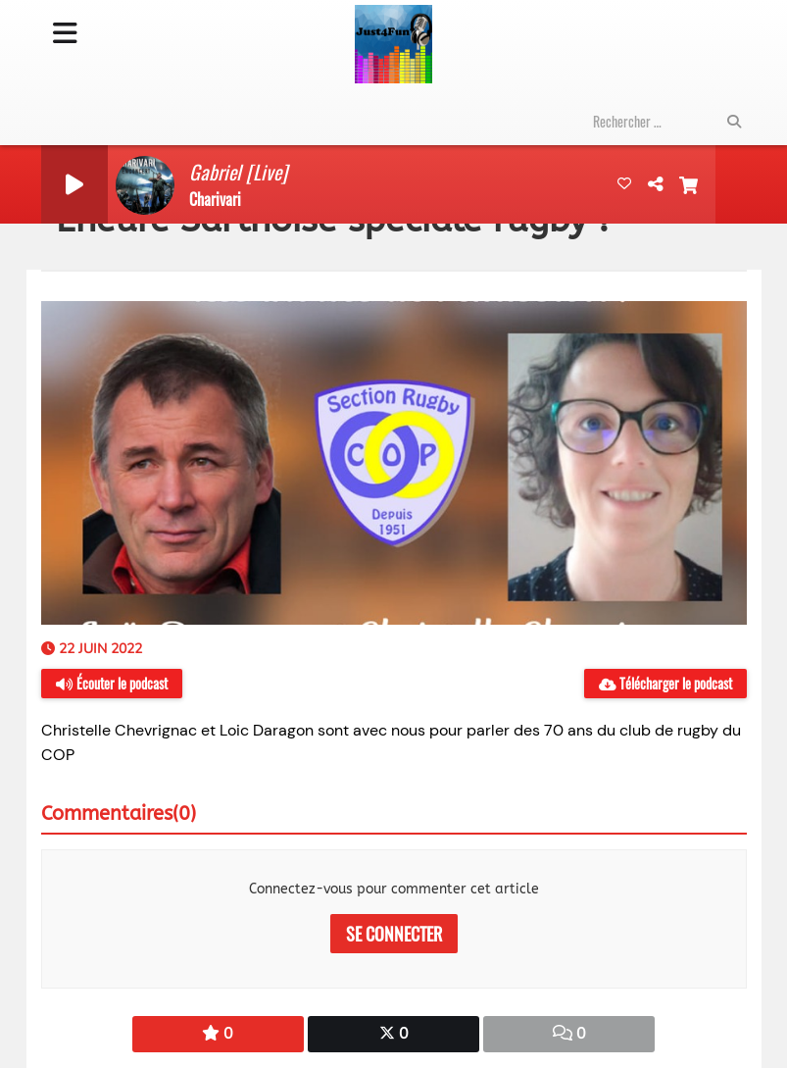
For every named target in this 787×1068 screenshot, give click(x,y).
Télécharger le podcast (665, 683)
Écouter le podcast (112, 683)
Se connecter (394, 933)
